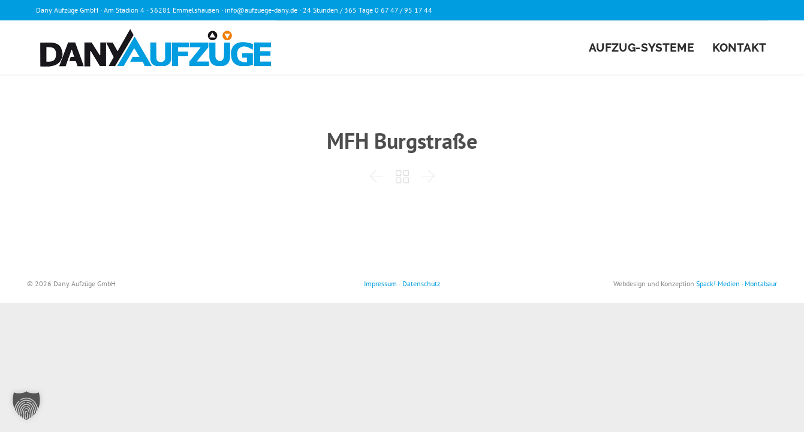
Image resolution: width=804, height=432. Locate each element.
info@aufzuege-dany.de (261, 9)
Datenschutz (421, 283)
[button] (26, 405)
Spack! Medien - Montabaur (736, 283)
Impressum (380, 283)
